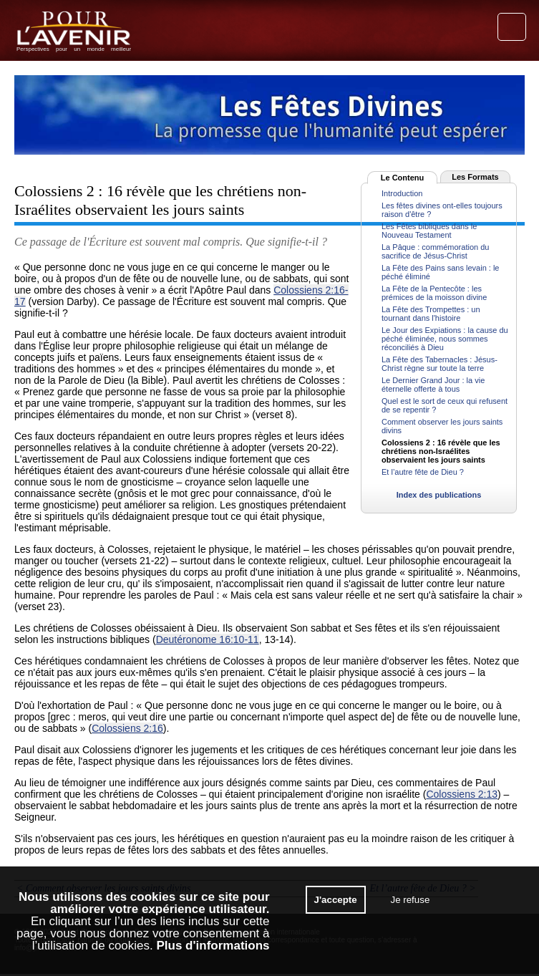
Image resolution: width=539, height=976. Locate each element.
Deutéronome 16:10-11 (207, 639)
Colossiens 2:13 (461, 794)
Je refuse (409, 899)
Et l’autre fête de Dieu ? (423, 472)
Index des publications (439, 495)
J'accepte (335, 899)
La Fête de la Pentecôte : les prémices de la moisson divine (434, 292)
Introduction (402, 193)
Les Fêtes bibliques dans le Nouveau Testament (429, 230)
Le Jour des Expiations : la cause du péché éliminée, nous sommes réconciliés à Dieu (445, 339)
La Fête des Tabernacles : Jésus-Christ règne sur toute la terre (439, 363)
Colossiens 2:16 (127, 728)
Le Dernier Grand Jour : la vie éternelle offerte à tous (433, 384)
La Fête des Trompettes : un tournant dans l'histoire (431, 313)
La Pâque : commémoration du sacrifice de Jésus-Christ (435, 251)
